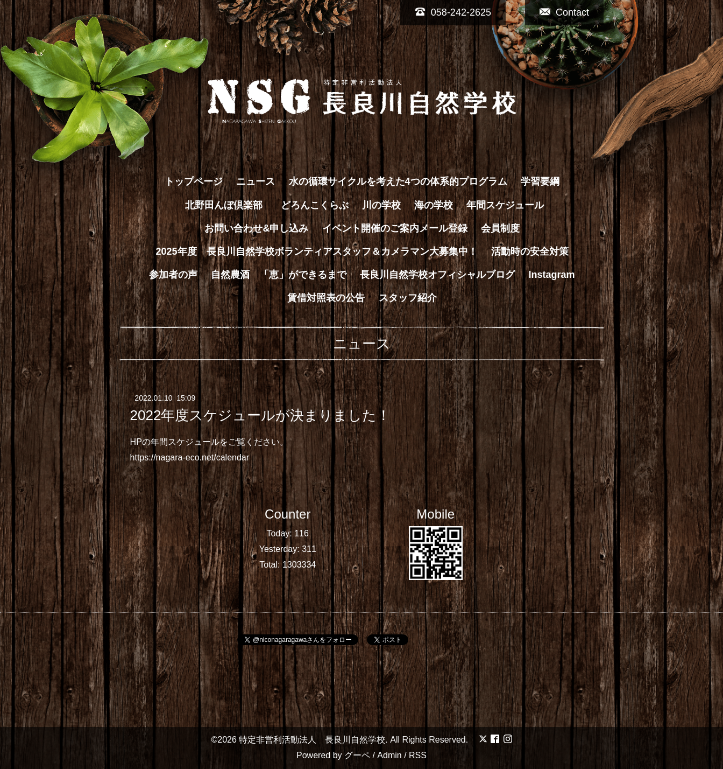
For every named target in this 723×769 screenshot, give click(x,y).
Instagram (552, 274)
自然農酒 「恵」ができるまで (278, 274)
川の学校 (381, 205)
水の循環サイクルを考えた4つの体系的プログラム (398, 181)
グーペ (357, 755)
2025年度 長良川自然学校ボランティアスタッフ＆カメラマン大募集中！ (316, 251)
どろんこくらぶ (315, 205)
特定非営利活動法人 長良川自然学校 (312, 739)
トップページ (194, 181)
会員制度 (500, 228)
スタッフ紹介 (408, 297)
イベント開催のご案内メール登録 (394, 228)
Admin (389, 755)
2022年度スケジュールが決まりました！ (260, 415)
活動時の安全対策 (530, 251)
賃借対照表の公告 (326, 297)
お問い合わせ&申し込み (256, 228)
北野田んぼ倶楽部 (228, 205)
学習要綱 (540, 181)
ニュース (255, 181)
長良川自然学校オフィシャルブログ (437, 274)
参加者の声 (173, 274)
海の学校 (433, 205)
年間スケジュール (505, 205)
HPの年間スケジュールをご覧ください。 (209, 441)
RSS (418, 755)
